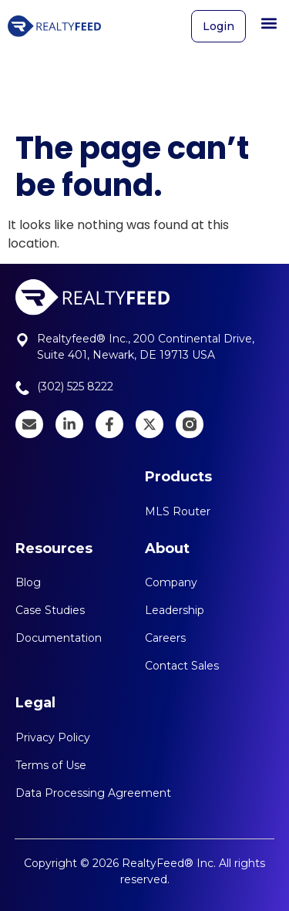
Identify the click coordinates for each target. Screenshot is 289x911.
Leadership (174, 610)
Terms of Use (50, 765)
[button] (268, 19)
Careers (165, 638)
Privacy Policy (52, 737)
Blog (28, 582)
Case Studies (50, 610)
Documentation (58, 638)
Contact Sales (182, 666)
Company (171, 582)
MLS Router (177, 511)
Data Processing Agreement (93, 793)
